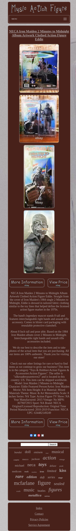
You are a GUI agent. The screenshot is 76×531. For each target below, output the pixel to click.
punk (61, 466)
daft (42, 477)
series (51, 477)
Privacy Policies (39, 519)
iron (42, 471)
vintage (62, 459)
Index (39, 508)
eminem (38, 452)
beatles (42, 490)
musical (58, 452)
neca (31, 464)
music (29, 489)
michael (19, 465)
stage (60, 478)
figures (55, 489)
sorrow (47, 496)
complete (16, 460)
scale (18, 491)
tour (47, 453)
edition (32, 477)
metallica (34, 495)
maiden (34, 472)
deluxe (53, 465)
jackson (36, 459)
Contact (39, 513)
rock (27, 471)
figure (44, 483)
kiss (62, 470)
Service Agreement (39, 525)
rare (19, 476)
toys (42, 464)
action (49, 458)
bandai (18, 452)
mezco (25, 459)
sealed (59, 483)
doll (28, 452)
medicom (16, 471)
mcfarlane (24, 483)
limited (51, 471)
